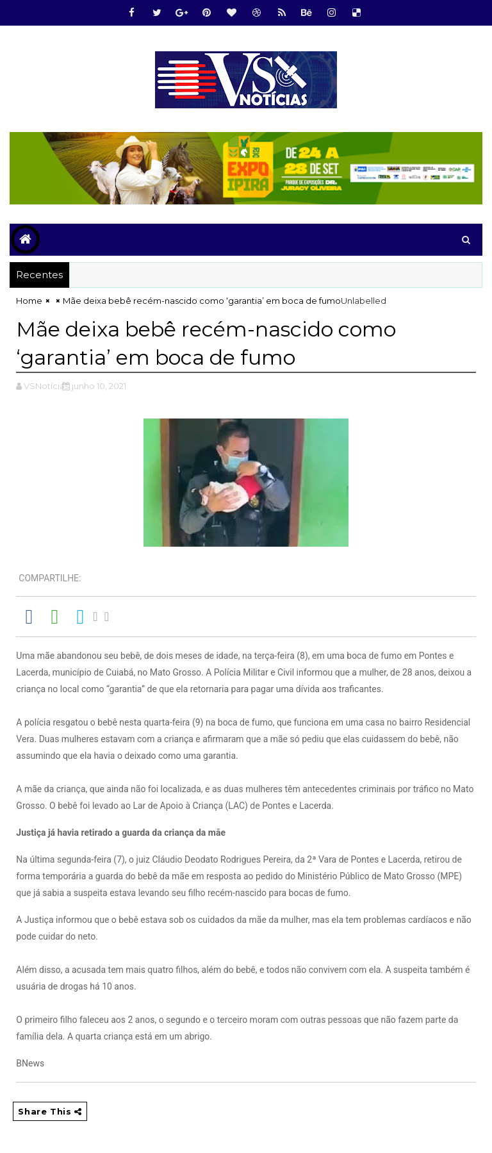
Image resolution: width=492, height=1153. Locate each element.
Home (29, 300)
